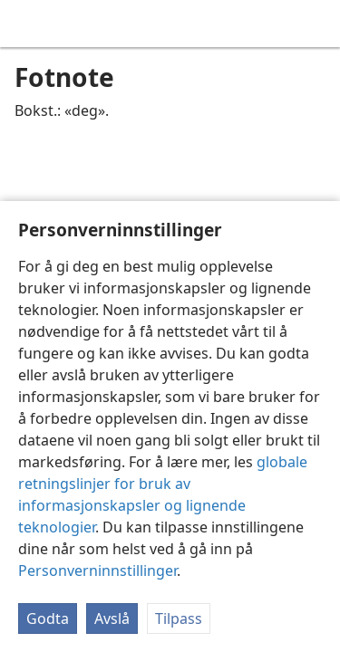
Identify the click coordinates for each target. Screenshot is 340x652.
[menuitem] (27, 23)
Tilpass (178, 618)
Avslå (112, 618)
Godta (47, 618)
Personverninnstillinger (97, 570)
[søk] (317, 23)
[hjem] (27, 23)
